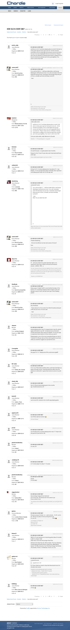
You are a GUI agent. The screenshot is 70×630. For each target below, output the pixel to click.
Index (9, 11)
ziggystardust (15, 492)
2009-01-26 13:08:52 (57, 259)
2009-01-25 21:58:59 (57, 181)
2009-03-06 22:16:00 (32, 475)
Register (22, 11)
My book (41, 7)
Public (30, 7)
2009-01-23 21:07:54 (57, 45)
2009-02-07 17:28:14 (57, 381)
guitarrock (14, 556)
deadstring (15, 181)
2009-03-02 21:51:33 (57, 413)
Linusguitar (15, 348)
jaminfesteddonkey (17, 442)
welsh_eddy (15, 45)
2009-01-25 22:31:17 (57, 237)
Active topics (48, 25)
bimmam (14, 147)
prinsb (13, 427)
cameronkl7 (15, 67)
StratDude (14, 284)
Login (29, 11)
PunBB (27, 608)
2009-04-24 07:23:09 (57, 556)
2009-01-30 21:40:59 (57, 349)
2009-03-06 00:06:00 (57, 460)
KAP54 (13, 511)
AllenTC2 (14, 259)
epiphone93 (15, 413)
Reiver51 (14, 533)
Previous (37, 35)
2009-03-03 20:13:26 (57, 443)
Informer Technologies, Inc (43, 608)
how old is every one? (16, 28)
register (18, 37)
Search (16, 11)
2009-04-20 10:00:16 (57, 534)
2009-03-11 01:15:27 (57, 511)
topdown (14, 118)
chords (61, 625)
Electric (24, 32)
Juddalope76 (15, 460)
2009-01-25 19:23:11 (57, 165)
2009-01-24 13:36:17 (36, 67)
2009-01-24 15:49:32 (57, 118)
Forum (60, 7)
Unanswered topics (58, 25)
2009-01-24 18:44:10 (57, 147)
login (13, 37)
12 (58, 35)
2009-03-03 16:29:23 (57, 428)
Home (9, 7)
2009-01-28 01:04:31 (57, 302)
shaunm (14, 325)
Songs (15, 7)
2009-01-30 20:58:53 (57, 326)
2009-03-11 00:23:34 (57, 492)
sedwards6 (15, 165)
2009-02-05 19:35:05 (36, 364)
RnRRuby (14, 584)
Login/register (59, 3)
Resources (52, 7)
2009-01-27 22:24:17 (36, 284)
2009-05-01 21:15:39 (57, 584)
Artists (21, 7)
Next (61, 35)
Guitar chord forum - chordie (14, 32)
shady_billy (15, 381)
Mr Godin (14, 364)
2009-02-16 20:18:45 (57, 396)
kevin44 (14, 396)
